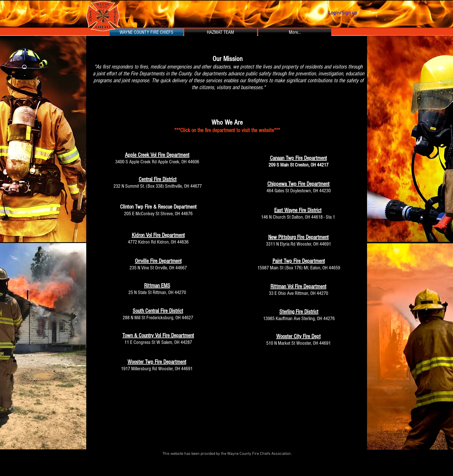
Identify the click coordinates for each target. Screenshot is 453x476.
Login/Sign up (342, 13)
